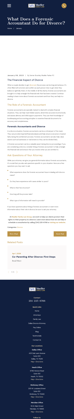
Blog (37, 306)
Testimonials (36, 310)
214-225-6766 (37, 275)
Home (37, 286)
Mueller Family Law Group (22, 191)
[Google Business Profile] (37, 396)
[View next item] (17, 247)
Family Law (37, 294)
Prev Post (14, 209)
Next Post (60, 209)
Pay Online (37, 302)
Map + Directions (37, 336)
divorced (33, 60)
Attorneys (37, 290)
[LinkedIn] (42, 396)
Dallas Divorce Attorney (37, 298)
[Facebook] (32, 396)
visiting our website (57, 197)
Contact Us (37, 315)
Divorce (20, 202)
